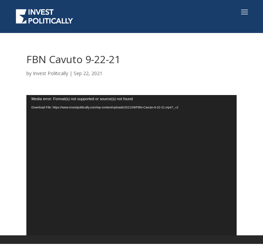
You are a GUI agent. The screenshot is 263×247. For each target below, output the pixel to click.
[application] (131, 165)
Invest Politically (50, 73)
